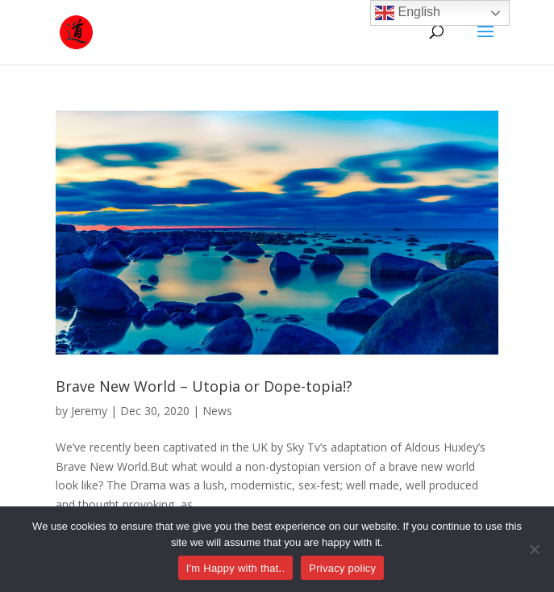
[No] (534, 549)
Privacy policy (342, 568)
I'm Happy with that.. (235, 568)
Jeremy (89, 410)
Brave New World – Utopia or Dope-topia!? (204, 386)
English (407, 13)
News (217, 410)
